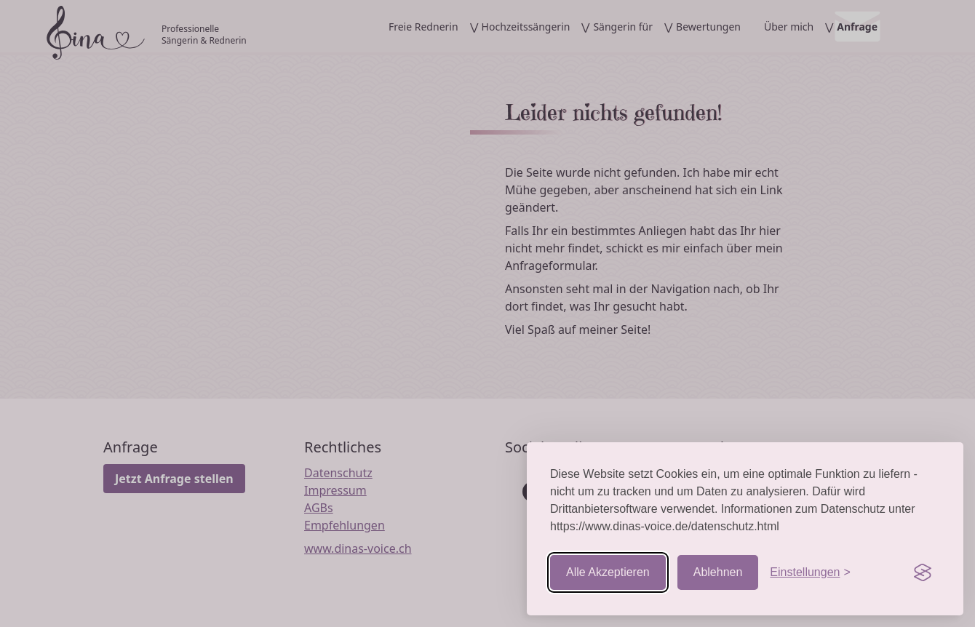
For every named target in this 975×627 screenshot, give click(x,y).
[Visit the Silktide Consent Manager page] (922, 572)
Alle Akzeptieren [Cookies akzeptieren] (608, 572)
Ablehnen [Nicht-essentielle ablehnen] (718, 572)
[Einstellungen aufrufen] (810, 572)
